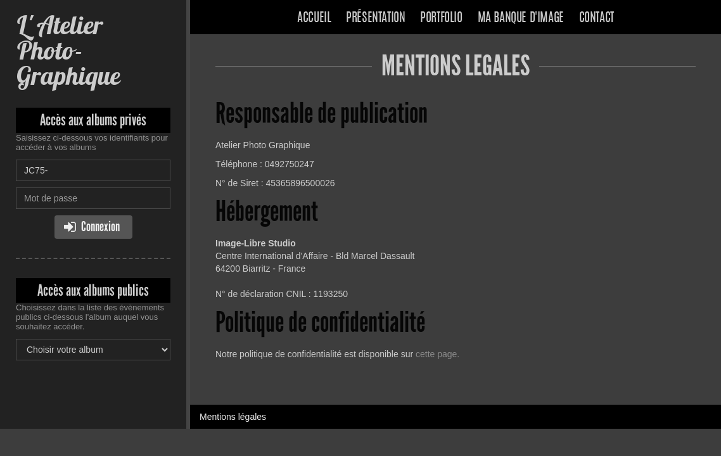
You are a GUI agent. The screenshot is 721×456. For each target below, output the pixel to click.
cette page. (437, 354)
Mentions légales (233, 417)
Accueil (314, 18)
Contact (596, 18)
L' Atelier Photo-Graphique (68, 50)
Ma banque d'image (521, 18)
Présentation (375, 18)
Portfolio (441, 18)
